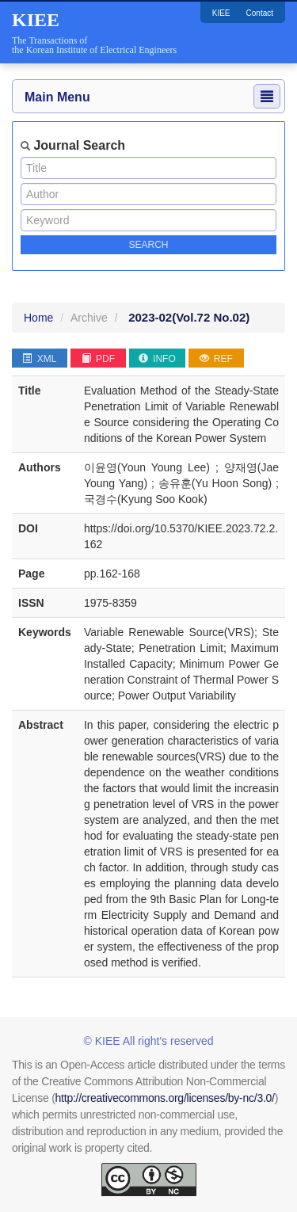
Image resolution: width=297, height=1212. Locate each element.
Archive (89, 317)
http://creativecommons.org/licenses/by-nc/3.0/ (165, 1098)
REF (216, 358)
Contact (259, 13)
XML (39, 358)
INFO (157, 358)
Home (38, 317)
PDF (98, 358)
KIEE (221, 13)
